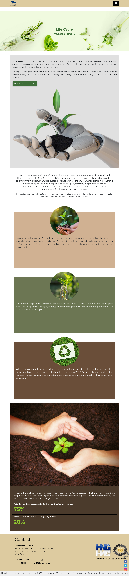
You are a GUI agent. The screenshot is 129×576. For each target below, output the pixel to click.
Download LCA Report (24, 84)
